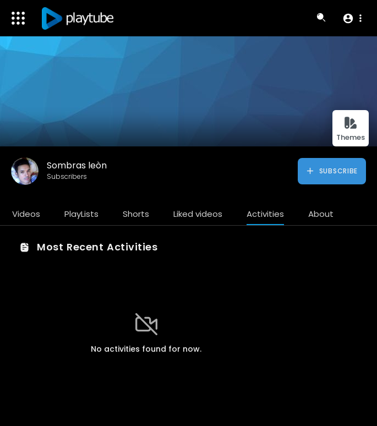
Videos (26, 214)
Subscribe (331, 171)
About (321, 214)
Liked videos (197, 214)
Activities (265, 214)
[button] (352, 18)
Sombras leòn (77, 165)
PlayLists (81, 214)
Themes (350, 129)
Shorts (136, 214)
